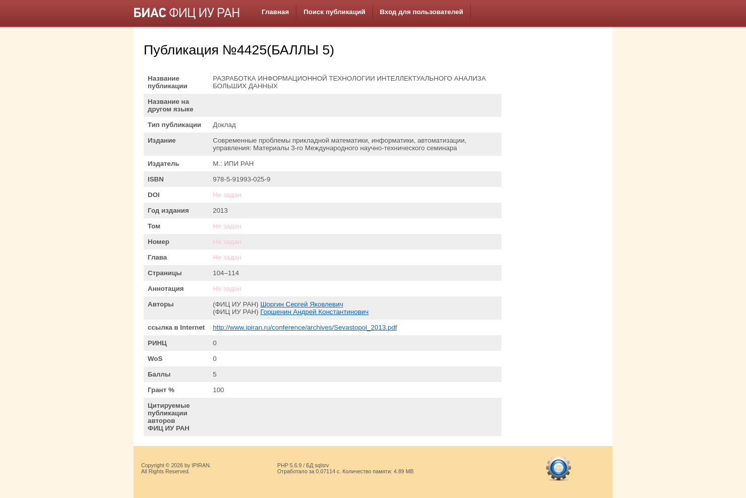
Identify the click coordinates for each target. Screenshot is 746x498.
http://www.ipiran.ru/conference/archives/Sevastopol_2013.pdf (305, 327)
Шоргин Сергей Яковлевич (301, 304)
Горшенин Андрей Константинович (314, 312)
